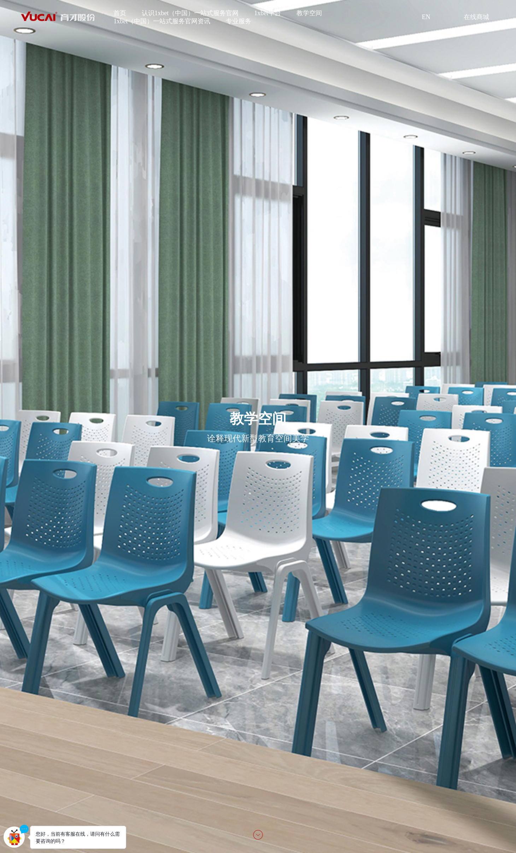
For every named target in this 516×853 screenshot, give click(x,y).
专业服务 (238, 21)
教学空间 (309, 13)
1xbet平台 (267, 13)
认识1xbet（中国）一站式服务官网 (190, 13)
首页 (119, 13)
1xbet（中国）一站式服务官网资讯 (161, 21)
